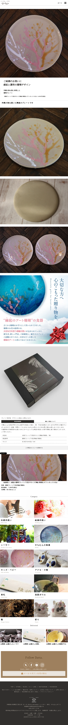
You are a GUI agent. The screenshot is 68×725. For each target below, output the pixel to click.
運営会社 (17, 691)
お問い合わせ (60, 689)
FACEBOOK (53, 686)
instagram (42, 665)
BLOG (25, 686)
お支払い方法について (46, 689)
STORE (18, 686)
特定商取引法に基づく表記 (30, 691)
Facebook (31, 665)
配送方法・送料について (30, 689)
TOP (12, 686)
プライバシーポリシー (47, 691)
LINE (34, 686)
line (36, 665)
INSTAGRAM (43, 686)
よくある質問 (17, 689)
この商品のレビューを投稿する (34, 447)
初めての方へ (6, 689)
